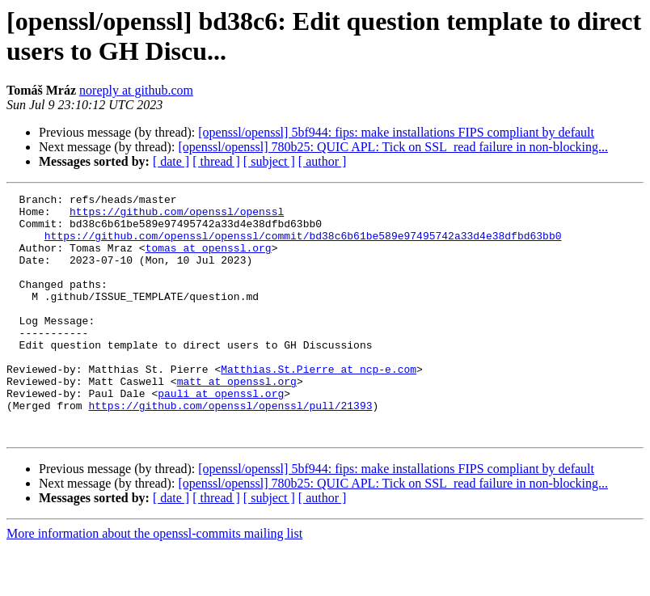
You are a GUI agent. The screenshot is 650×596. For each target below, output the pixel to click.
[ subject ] (269, 161)
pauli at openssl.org (221, 434)
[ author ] (322, 161)
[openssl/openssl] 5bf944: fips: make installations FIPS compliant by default (396, 132)
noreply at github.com (136, 90)
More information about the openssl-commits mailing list (154, 582)
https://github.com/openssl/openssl (177, 216)
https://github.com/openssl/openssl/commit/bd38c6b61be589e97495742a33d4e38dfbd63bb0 (303, 245)
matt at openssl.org (237, 419)
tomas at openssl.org (209, 259)
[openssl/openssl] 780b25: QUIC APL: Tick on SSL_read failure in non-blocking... (393, 147)
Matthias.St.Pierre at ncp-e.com (318, 405)
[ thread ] (216, 161)
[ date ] (171, 161)
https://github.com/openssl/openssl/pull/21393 (230, 449)
